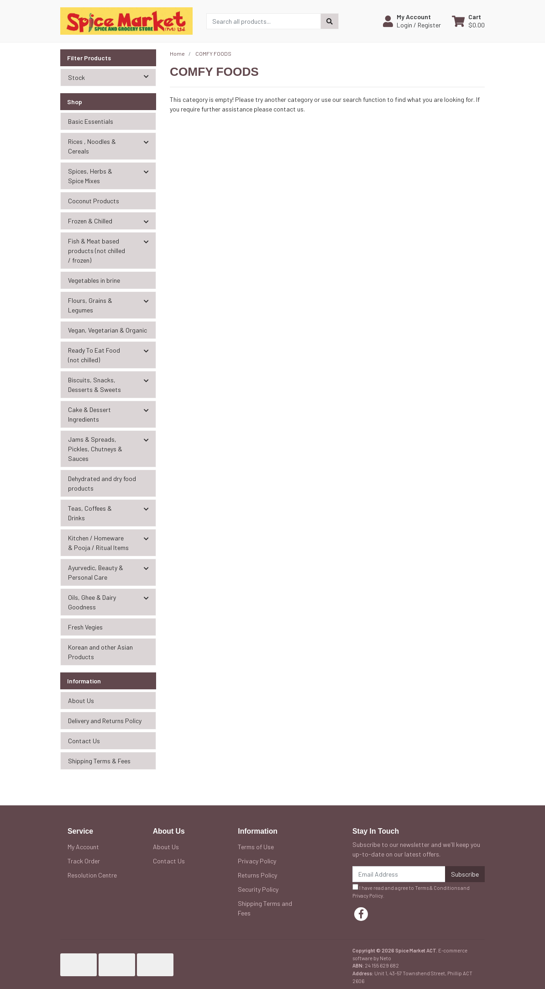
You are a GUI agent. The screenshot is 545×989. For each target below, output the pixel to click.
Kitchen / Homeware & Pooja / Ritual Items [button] (98, 542)
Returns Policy (257, 875)
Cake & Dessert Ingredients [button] (89, 414)
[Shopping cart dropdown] (468, 21)
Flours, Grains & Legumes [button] (90, 305)
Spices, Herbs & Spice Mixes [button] (90, 176)
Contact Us (84, 741)
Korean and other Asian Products (100, 652)
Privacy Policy (257, 861)
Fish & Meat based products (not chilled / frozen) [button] (96, 250)
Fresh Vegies (85, 627)
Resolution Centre (92, 875)
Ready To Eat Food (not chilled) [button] (94, 355)
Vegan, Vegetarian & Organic (107, 330)
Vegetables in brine (94, 280)
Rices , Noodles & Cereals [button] (92, 146)
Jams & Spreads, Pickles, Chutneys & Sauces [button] (95, 448)
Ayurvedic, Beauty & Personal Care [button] (95, 572)
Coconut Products (93, 201)
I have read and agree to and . (411, 891)
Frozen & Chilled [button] (90, 221)
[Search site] (329, 21)
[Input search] (263, 21)
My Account (83, 847)
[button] (412, 21)
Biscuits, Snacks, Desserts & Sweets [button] (94, 384)
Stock (112, 76)
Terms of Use (256, 847)
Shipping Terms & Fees (99, 761)
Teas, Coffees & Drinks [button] (90, 513)
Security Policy (258, 889)
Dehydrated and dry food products (102, 483)
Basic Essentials (90, 121)
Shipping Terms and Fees (265, 908)
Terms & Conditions (437, 888)
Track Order (84, 861)
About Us (81, 700)
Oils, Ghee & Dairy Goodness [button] (92, 602)
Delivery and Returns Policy (104, 721)
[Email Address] (398, 874)
